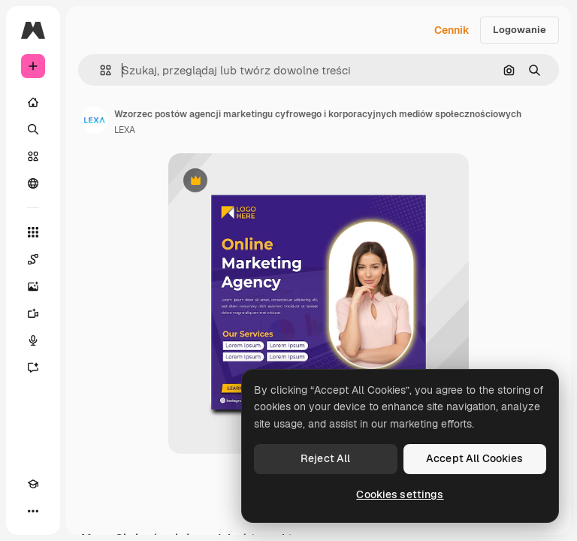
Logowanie (519, 29)
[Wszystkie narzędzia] (33, 232)
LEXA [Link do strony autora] (124, 130)
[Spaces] (33, 259)
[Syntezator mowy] (33, 340)
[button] (99, 70)
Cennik (452, 30)
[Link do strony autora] (94, 120)
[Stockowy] (33, 156)
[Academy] (33, 484)
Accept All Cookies (475, 458)
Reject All (325, 458)
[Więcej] (33, 511)
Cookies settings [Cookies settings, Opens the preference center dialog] (399, 494)
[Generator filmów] (33, 313)
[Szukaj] (33, 129)
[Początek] (33, 102)
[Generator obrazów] (33, 286)
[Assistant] (33, 367)
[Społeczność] (33, 183)
